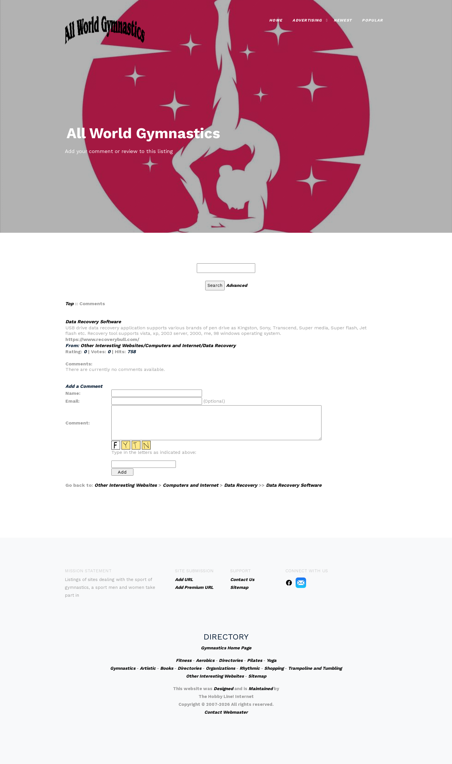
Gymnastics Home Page (226, 648)
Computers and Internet (190, 485)
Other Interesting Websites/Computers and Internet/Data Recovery (158, 345)
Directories (231, 660)
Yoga (271, 660)
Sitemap (257, 676)
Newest (343, 19)
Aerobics (205, 660)
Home (275, 19)
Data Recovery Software (93, 321)
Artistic (148, 668)
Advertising (307, 19)
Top (69, 303)
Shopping (274, 668)
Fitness (184, 660)
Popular (372, 19)
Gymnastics (122, 668)
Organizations (220, 668)
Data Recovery (240, 485)
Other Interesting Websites (125, 485)
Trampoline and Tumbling (315, 668)
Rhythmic (250, 668)
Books (166, 668)
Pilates (254, 660)
